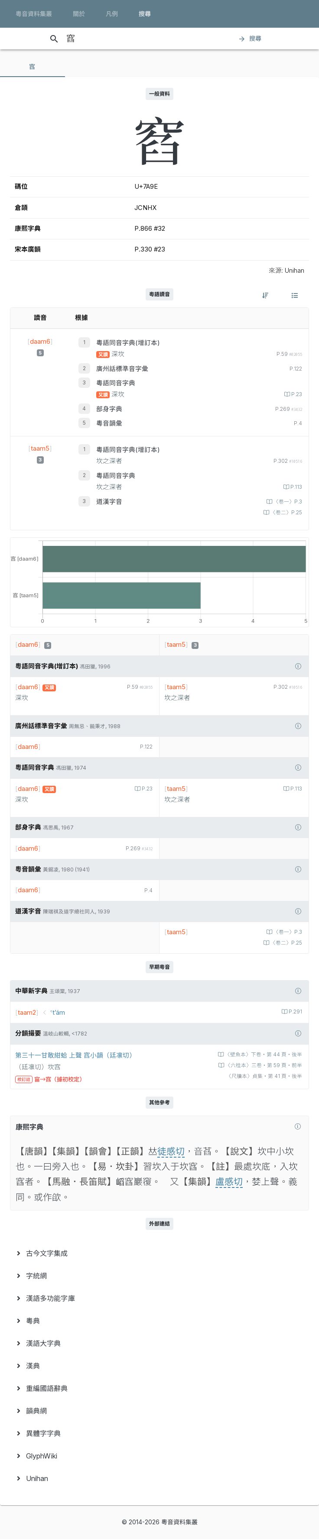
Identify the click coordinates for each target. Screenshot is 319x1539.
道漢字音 (109, 502)
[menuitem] (159, 1253)
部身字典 (109, 409)
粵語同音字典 (115, 383)
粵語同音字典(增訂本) (128, 343)
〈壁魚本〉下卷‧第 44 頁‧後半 (263, 1055)
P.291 (294, 1012)
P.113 (295, 487)
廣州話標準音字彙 (122, 369)
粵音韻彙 (109, 423)
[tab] (32, 66)
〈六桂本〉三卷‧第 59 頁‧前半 (263, 1065)
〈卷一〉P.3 (287, 502)
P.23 (296, 394)
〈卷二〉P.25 (285, 513)
